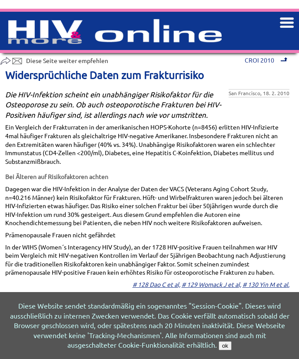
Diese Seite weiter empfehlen (54, 60)
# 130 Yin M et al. (266, 284)
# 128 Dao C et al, (156, 284)
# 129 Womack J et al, (211, 284)
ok (225, 345)
